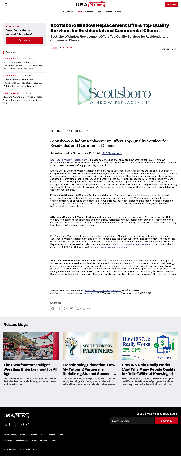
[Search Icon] (6, 4)
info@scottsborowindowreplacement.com (73, 293)
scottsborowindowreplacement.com (108, 247)
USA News (67, 48)
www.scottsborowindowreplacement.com (132, 244)
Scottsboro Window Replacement (68, 159)
